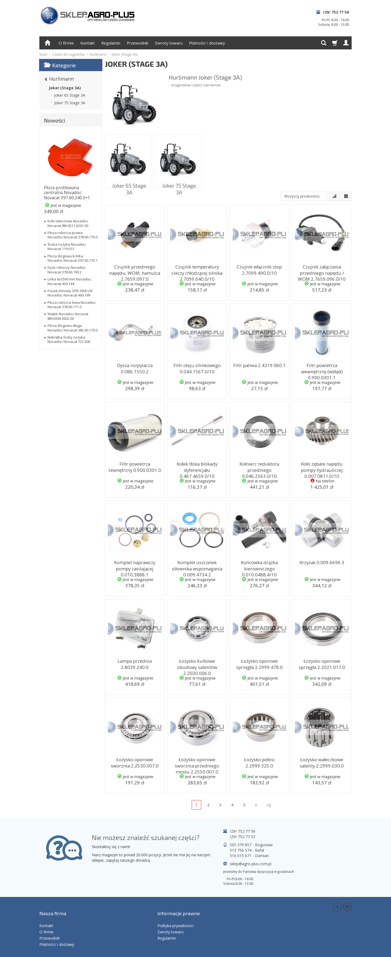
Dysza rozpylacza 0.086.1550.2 (135, 367)
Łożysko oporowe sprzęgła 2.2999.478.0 (259, 663)
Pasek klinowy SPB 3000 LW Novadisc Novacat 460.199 (70, 293)
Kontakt (87, 43)
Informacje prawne (178, 908)
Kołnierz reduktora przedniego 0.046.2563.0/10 (259, 468)
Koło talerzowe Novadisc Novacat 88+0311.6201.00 (68, 223)
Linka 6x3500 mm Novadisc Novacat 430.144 (69, 281)
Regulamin (110, 43)
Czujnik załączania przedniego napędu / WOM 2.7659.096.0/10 (322, 271)
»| (269, 804)
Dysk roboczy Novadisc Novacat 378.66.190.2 (67, 269)
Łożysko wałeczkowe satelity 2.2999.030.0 (322, 761)
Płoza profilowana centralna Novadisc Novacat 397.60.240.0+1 (67, 193)
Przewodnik (137, 43)
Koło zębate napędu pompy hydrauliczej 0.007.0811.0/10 (322, 468)
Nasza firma (52, 908)
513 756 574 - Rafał (247, 850)
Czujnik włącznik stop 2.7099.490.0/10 (259, 268)
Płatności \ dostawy (207, 43)
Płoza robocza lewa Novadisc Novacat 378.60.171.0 (72, 304)
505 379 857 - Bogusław (251, 844)
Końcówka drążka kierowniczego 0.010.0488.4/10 (259, 567)
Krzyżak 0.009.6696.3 (321, 562)
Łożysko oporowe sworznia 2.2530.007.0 (135, 761)
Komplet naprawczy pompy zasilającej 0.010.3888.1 (135, 564)
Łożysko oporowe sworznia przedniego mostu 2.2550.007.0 (197, 764)
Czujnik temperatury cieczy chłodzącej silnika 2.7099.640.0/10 (197, 271)
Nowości (54, 120)
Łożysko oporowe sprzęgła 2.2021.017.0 (321, 663)
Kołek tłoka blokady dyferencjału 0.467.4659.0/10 (197, 468)
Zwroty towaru (168, 43)
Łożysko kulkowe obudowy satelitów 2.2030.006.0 (197, 663)
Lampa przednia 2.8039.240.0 (135, 663)
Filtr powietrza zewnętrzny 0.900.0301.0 (135, 465)
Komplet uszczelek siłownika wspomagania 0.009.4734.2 (197, 567)
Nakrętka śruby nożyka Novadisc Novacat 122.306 (69, 339)
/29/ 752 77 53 (242, 836)
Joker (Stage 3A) (65, 87)
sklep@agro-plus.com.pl (250, 863)
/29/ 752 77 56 (336, 12)
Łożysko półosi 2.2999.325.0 (259, 761)
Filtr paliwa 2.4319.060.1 (259, 365)
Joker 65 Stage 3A (128, 181)
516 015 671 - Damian (249, 855)
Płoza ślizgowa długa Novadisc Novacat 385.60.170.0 (72, 327)
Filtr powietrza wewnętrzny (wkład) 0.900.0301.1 (322, 370)
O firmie (66, 43)
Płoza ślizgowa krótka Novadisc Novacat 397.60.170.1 (72, 258)
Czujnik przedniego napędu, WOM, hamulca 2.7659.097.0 (134, 271)
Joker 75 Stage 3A (178, 181)
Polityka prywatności (175, 916)
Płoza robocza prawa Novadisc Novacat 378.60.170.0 (72, 234)
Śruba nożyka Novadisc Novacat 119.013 (67, 246)
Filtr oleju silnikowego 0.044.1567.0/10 (197, 367)
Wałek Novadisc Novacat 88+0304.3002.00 (68, 316)
